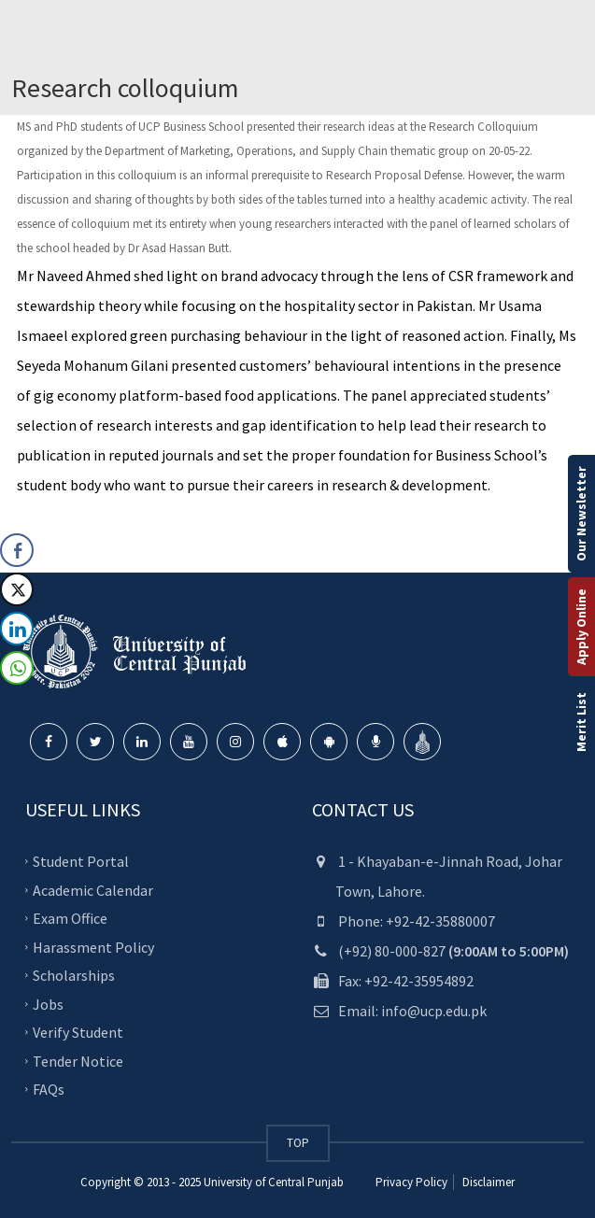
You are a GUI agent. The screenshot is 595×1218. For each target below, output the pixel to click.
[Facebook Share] (17, 550)
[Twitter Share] (17, 589)
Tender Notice (78, 1060)
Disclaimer (487, 1182)
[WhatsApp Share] (17, 668)
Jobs (48, 1003)
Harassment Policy (93, 946)
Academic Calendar (93, 889)
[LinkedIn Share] (17, 628)
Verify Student (78, 1032)
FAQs (48, 1089)
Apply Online (581, 626)
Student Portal (81, 861)
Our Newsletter (581, 513)
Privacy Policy (411, 1182)
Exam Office (70, 918)
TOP (298, 1143)
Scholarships (74, 975)
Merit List (581, 722)
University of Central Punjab (274, 1182)
